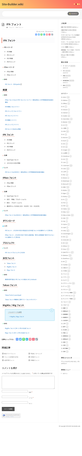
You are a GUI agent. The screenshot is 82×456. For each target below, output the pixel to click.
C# (63, 152)
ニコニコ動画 (64, 74)
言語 (64, 372)
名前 (30, 419)
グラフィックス (67, 310)
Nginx (64, 220)
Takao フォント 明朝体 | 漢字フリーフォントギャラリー (21, 327)
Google (65, 177)
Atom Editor (66, 146)
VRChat (65, 273)
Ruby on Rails (66, 242)
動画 (64, 335)
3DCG (64, 124)
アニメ (65, 301)
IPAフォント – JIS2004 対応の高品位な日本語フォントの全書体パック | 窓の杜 (29, 258)
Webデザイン (66, 279)
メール (31, 425)
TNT (66, 98)
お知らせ (65, 295)
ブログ (65, 332)
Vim (64, 264)
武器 (67, 103)
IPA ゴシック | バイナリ (12, 152)
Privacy (7, 443)
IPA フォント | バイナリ (11, 143)
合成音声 (65, 347)
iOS (64, 186)
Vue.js (64, 276)
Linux (64, 196)
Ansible (65, 143)
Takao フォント (11, 290)
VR (63, 270)
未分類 (65, 357)
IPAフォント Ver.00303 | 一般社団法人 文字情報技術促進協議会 (24, 199)
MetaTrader (66, 208)
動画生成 (65, 338)
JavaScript (66, 192)
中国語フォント (35, 387)
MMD (64, 214)
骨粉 (67, 112)
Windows (65, 282)
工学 (64, 351)
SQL (64, 248)
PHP (64, 233)
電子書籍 (65, 375)
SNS (64, 245)
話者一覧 (66, 54)
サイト (30, 430)
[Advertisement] (41, 32)
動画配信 (65, 344)
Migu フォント (11, 297)
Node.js (65, 223)
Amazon (65, 137)
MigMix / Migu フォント (17, 344)
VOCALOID (66, 267)
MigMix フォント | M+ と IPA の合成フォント (18, 355)
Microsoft (65, 211)
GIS (64, 171)
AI (63, 134)
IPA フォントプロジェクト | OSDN (15, 280)
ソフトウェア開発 (67, 320)
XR (63, 289)
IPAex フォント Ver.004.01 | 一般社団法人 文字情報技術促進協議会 (25, 242)
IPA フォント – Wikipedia (13, 111)
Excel (64, 168)
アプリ (65, 304)
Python (65, 236)
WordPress (66, 285)
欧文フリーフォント (10, 381)
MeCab (65, 205)
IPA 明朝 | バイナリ (10, 147)
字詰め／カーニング (36, 381)
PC (64, 227)
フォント (11, 54)
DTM (64, 158)
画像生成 (65, 366)
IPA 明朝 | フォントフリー (12, 134)
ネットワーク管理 (67, 326)
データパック (69, 93)
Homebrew (66, 183)
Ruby (64, 239)
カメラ (65, 307)
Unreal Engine (67, 261)
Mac (64, 202)
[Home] (7, 54)
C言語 (64, 155)
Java (64, 189)
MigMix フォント (12, 294)
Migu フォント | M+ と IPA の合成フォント (17, 360)
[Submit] (73, 13)
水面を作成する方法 (68, 57)
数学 (64, 354)
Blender (65, 149)
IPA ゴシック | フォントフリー (13, 138)
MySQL (65, 217)
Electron (65, 164)
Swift (64, 254)
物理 (64, 360)
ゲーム (65, 313)
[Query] (33, 14)
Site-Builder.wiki (12, 4)
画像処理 (65, 363)
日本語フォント (35, 384)
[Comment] (28, 409)
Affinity (65, 130)
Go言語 (65, 180)
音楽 (64, 379)
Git (64, 174)
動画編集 (65, 341)
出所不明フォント (9, 387)
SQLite (65, 251)
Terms (12, 443)
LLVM (64, 199)
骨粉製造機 (68, 108)
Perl (64, 230)
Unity (64, 258)
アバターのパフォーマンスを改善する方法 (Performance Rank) (70, 64)
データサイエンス (67, 323)
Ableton (65, 127)
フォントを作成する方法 (11, 384)
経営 (64, 369)
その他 (65, 298)
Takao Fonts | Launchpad (13, 322)
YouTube (65, 292)
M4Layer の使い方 (67, 82)
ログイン (65, 401)
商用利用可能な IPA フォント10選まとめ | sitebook (20, 307)
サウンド (65, 316)
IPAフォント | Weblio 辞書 (13, 156)
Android (65, 140)
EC (63, 161)
